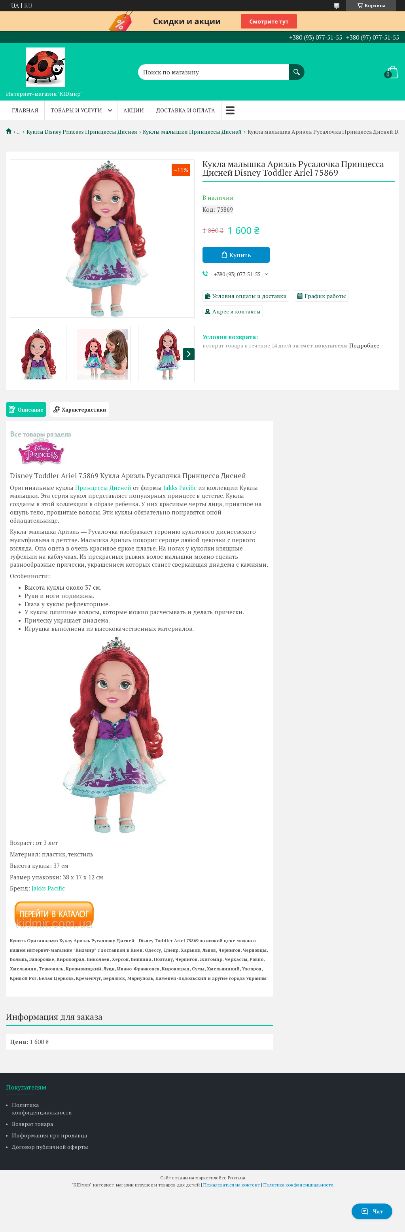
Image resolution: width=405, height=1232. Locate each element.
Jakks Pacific (180, 488)
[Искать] (297, 68)
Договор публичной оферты (50, 1146)
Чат (372, 1211)
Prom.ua (236, 1178)
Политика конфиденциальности (42, 1108)
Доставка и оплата (185, 110)
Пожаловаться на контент (231, 1185)
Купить (240, 255)
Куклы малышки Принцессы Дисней (192, 131)
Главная (25, 110)
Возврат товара (32, 1124)
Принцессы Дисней (103, 488)
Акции (133, 110)
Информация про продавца (49, 1135)
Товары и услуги (76, 110)
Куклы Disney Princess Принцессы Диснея (81, 131)
